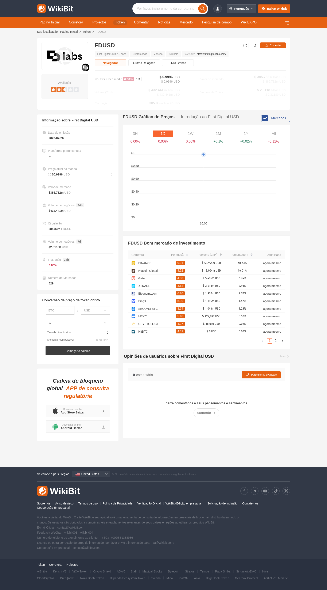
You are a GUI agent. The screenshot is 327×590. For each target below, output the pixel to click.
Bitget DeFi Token (217, 578)
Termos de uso (88, 503)
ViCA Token (79, 571)
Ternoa (204, 571)
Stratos (189, 571)
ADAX (121, 571)
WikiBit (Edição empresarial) (184, 503)
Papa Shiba (222, 571)
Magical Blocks (152, 571)
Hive (265, 571)
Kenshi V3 (59, 571)
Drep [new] (67, 578)
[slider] (64, 89)
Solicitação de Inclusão (222, 503)
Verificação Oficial (149, 503)
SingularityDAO (246, 571)
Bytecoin (173, 571)
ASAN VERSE (273, 578)
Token (87, 31)
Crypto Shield (102, 571)
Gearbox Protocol (246, 578)
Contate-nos (250, 503)
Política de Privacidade (117, 503)
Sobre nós (44, 503)
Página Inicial (69, 31)
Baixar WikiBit (274, 9)
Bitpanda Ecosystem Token (127, 578)
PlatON (183, 578)
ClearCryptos (45, 578)
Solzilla (155, 578)
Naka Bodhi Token (92, 578)
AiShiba (42, 571)
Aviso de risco (64, 503)
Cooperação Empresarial (53, 507)
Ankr (197, 578)
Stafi (134, 571)
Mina (169, 578)
